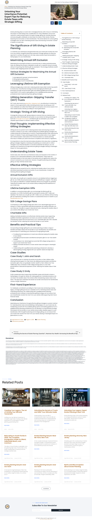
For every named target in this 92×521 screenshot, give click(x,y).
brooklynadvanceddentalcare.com (10, 357)
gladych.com (70, 352)
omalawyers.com (21, 356)
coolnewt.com (41, 362)
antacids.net (23, 353)
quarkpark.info (62, 363)
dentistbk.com (39, 359)
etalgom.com (26, 356)
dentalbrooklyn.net (8, 356)
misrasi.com (53, 353)
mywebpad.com (27, 353)
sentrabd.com (67, 352)
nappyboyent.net (12, 363)
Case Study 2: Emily (70, 88)
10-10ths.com (54, 351)
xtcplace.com (63, 362)
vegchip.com (38, 351)
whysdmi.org (73, 355)
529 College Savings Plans (71, 75)
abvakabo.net (58, 351)
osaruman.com (8, 355)
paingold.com (66, 363)
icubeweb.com (31, 359)
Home (6, 6)
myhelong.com (75, 360)
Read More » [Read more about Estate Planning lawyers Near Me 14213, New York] (37, 449)
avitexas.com (59, 356)
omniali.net (57, 352)
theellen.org (42, 356)
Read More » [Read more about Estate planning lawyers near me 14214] (7, 478)
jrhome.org (44, 362)
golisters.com (39, 361)
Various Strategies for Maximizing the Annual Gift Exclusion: (71, 47)
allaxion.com (78, 354)
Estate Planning (41, 319)
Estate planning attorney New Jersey (72, 129)
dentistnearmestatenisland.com (32, 355)
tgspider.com (7, 353)
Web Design (45, 519)
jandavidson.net (8, 363)
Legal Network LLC (51, 518)
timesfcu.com (62, 357)
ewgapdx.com (39, 356)
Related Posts (66, 95)
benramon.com (25, 362)
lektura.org (11, 353)
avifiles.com (35, 359)
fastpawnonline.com (31, 357)
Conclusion (66, 93)
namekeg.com (8, 352)
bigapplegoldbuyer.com (38, 360)
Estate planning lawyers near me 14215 (71, 137)
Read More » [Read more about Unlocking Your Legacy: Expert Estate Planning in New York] (67, 423)
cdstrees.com (82, 363)
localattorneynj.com (55, 362)
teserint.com (29, 360)
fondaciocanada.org (60, 359)
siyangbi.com (21, 360)
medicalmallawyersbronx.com (72, 354)
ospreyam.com (19, 353)
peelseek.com (81, 362)
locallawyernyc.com (26, 359)
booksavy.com (50, 356)
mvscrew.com (31, 353)
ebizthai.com (63, 356)
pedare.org (46, 351)
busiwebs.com (37, 362)
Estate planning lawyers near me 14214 (71, 133)
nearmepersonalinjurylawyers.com (63, 354)
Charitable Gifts (68, 77)
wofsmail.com (13, 356)
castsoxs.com (72, 356)
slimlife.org (63, 352)
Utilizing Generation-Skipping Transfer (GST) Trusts (70, 56)
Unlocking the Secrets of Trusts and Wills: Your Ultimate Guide (71, 105)
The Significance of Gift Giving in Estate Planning (71, 38)
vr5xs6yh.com (76, 356)
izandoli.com (29, 362)
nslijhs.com (82, 352)
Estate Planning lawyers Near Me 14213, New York (71, 125)
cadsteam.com (34, 356)
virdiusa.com (34, 354)
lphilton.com (81, 354)
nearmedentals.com (12, 359)
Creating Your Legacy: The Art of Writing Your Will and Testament (71, 99)
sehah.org (60, 362)
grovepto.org (47, 363)
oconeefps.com (34, 351)
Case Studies (66, 82)
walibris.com (17, 361)
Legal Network (50, 519)
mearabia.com (51, 357)
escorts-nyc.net (17, 357)
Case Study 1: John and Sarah (70, 85)
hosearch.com (55, 359)
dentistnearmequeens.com (61, 355)
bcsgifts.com (22, 355)
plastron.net (25, 355)
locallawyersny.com (16, 360)
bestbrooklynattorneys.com (44, 355)
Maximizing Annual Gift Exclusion (68, 42)
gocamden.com (19, 354)
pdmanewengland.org (33, 363)
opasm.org (80, 361)
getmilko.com (70, 360)
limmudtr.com (32, 361)
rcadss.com (83, 361)
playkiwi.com (51, 359)
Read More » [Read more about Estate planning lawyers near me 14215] (37, 478)
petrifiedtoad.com (75, 352)
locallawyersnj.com (58, 353)
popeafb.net (38, 355)
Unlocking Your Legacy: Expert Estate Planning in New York (72, 110)
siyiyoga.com (66, 360)
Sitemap (41, 519)
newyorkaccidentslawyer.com (45, 361)
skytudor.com (12, 352)
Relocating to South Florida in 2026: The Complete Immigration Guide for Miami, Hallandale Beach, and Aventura (72, 118)
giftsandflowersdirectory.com (81, 357)
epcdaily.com (59, 357)
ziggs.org (19, 363)
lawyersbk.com (67, 357)
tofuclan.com (55, 360)
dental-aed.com (70, 353)
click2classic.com (65, 359)
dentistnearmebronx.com (9, 354)
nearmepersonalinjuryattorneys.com (73, 359)
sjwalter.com (83, 355)
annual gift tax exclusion (22, 119)
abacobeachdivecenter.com (25, 352)
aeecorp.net (7, 351)
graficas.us (70, 351)
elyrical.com (19, 352)
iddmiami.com (78, 363)
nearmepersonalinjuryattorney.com (10, 361)
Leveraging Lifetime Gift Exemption (68, 52)
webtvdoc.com (50, 352)
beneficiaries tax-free (16, 198)
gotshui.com (40, 353)
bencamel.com (47, 359)
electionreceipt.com (72, 361)
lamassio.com (8, 362)
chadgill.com (26, 351)
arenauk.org (54, 352)
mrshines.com (49, 355)
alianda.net (10, 351)
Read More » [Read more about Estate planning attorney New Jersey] (67, 450)
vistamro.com (28, 363)
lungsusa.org (35, 361)
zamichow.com (32, 352)
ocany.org (58, 363)
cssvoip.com (18, 355)
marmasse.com (74, 363)
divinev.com (48, 354)
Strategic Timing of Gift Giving (70, 60)
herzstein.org (42, 352)
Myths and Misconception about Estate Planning (72, 141)
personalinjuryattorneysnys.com (14, 362)
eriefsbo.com (25, 360)
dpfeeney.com (8, 359)
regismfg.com (43, 359)
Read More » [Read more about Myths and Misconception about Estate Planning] (67, 478)
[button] (52, 23)
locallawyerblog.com (45, 353)
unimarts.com (50, 353)
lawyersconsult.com (43, 363)
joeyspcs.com (22, 359)
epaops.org (70, 362)
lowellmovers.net (36, 353)
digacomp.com (16, 352)
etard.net (20, 361)
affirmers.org (48, 362)
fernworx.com (36, 352)
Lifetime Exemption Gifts (71, 73)
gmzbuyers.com (30, 356)
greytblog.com (52, 361)
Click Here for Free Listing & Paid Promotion (66, 2)
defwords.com (15, 354)
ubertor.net (66, 353)
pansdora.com (28, 361)
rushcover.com (50, 351)
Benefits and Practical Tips (69, 80)
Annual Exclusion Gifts (70, 70)
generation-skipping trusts (32, 103)
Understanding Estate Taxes (70, 66)
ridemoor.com (80, 356)
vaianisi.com (70, 357)
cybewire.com (75, 357)
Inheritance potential (18, 321)
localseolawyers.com (68, 355)
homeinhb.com (17, 359)
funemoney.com (21, 362)
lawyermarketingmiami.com (54, 354)
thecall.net (15, 355)
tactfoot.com (70, 363)
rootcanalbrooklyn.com (45, 357)
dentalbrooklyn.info (54, 356)
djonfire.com (67, 362)
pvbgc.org (51, 362)
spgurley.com (17, 356)
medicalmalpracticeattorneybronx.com (78, 353)
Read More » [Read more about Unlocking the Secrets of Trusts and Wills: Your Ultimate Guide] (37, 425)
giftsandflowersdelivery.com (16, 351)
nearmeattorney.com (54, 355)
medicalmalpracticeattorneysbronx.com (63, 361)
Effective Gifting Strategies (69, 68)
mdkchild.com (30, 351)
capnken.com (22, 351)
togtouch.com (55, 357)
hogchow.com (83, 351)
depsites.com (76, 361)
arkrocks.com (24, 361)
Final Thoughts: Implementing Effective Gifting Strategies (70, 63)
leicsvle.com (33, 362)
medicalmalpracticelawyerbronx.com (41, 354)
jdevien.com (46, 356)
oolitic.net (60, 352)
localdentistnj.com (42, 351)
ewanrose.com (38, 363)
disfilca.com (51, 363)
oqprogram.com (78, 351)
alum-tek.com (63, 353)
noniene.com (46, 352)
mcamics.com (27, 354)
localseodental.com (67, 356)
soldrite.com (63, 360)
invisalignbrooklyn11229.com (82, 359)
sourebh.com (79, 352)
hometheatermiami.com (75, 362)
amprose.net (23, 354)
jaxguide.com (12, 355)
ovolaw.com (56, 361)
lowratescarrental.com (78, 355)
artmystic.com (55, 363)
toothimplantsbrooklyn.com (38, 357)
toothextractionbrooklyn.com (10, 360)
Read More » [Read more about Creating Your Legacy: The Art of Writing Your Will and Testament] (7, 425)
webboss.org (31, 354)
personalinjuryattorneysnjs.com (24, 357)
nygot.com (16, 363)
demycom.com (15, 353)
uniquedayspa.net (23, 363)
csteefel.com (74, 351)
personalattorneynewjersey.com (64, 351)
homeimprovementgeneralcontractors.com (47, 360)
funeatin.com (59, 360)
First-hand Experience (68, 91)
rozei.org (39, 352)
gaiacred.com (33, 360)
